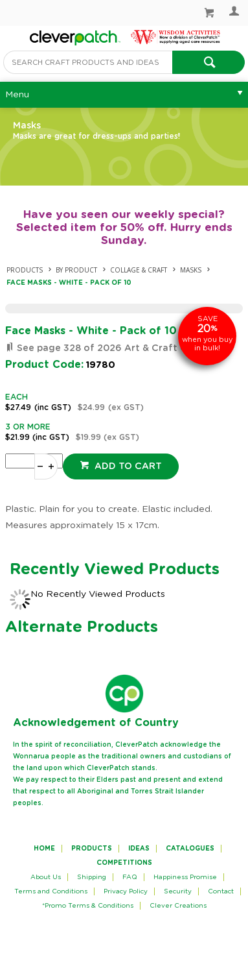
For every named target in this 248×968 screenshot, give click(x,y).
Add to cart (127, 466)
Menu (17, 94)
